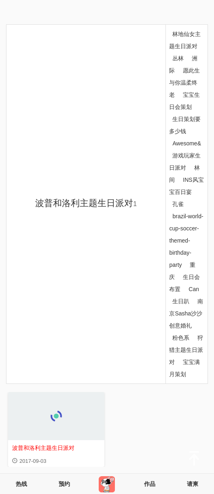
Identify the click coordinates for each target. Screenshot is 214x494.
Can (194, 289)
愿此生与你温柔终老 (184, 82)
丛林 (178, 58)
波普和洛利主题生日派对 (86, 203)
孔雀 (178, 204)
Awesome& (186, 143)
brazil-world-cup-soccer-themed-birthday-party (186, 240)
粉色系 (180, 337)
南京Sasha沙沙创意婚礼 (186, 313)
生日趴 (180, 301)
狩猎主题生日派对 (186, 349)
